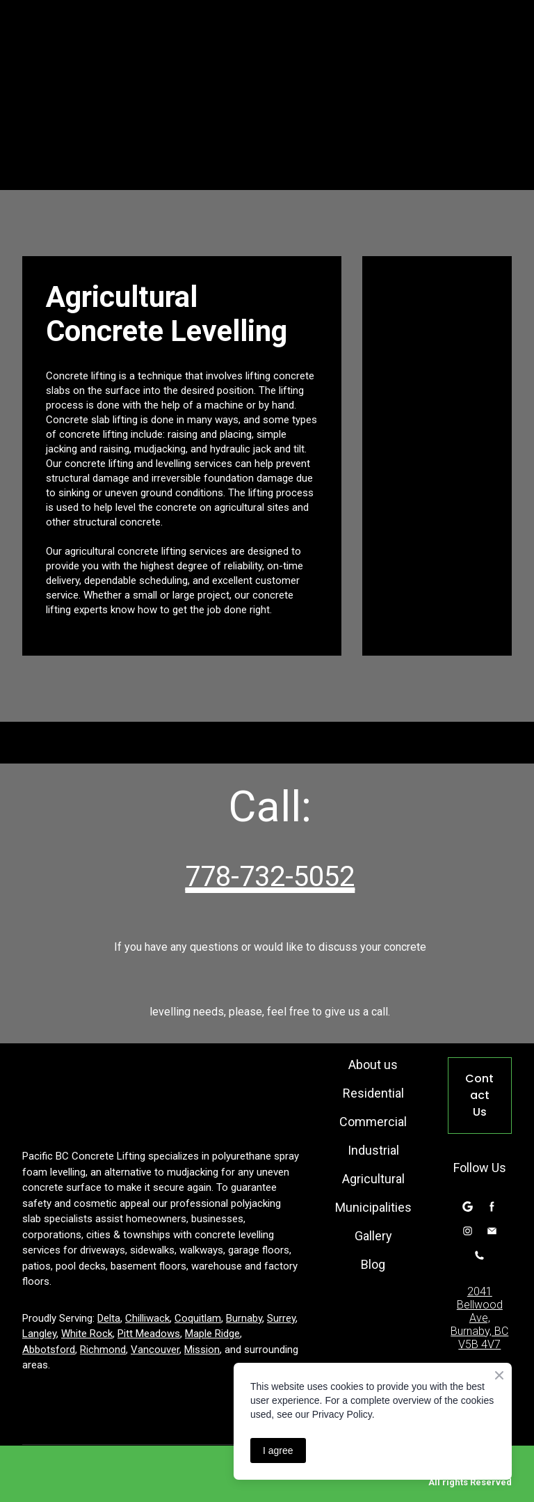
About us (373, 1064)
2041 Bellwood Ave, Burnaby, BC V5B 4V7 (479, 1318)
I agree (278, 1450)
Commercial (373, 1121)
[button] (480, 1095)
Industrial (373, 1150)
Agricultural (373, 1178)
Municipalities (373, 1207)
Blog (373, 1264)
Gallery (373, 1235)
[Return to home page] (159, 1092)
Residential (373, 1093)
